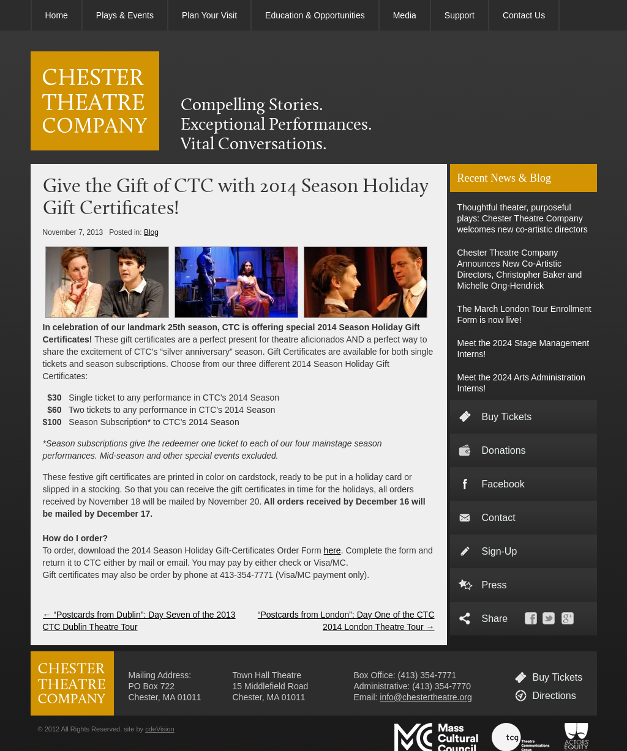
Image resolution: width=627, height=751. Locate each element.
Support (460, 15)
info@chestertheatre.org (425, 697)
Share (495, 618)
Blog (151, 232)
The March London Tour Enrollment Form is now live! (524, 314)
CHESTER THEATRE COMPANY (95, 100)
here (332, 550)
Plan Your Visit (209, 15)
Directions (554, 695)
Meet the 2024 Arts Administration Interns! (521, 382)
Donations (504, 450)
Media (404, 15)
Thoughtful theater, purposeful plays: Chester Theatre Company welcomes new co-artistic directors (522, 218)
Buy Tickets (507, 417)
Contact (499, 517)
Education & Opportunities (315, 15)
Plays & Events (125, 15)
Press (494, 585)
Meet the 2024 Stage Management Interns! (523, 348)
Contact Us (524, 15)
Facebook (503, 484)
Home (56, 15)
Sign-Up (499, 551)
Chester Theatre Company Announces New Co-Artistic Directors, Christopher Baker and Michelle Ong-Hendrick (519, 269)
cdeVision (160, 729)
